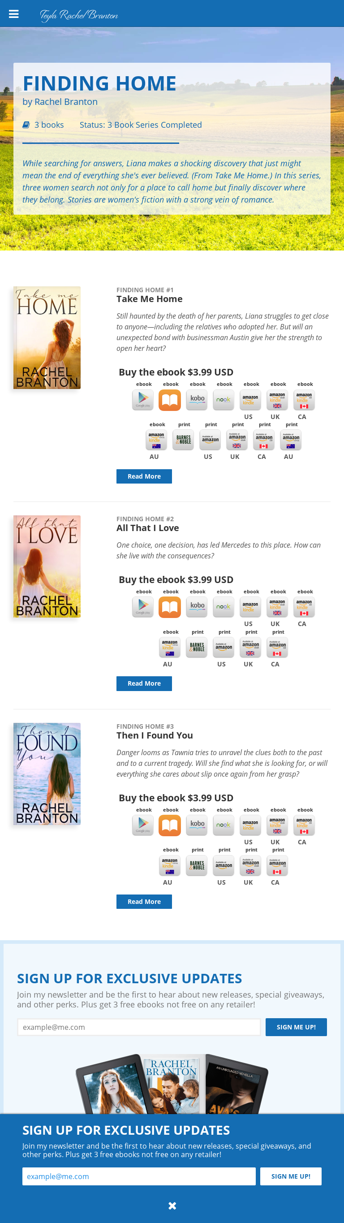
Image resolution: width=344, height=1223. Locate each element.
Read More (144, 476)
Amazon (210, 440)
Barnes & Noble (183, 440)
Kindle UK (277, 400)
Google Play (143, 400)
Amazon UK (237, 440)
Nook (223, 400)
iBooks (170, 400)
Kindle (250, 400)
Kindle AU (156, 440)
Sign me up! (296, 1027)
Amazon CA (264, 440)
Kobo (196, 400)
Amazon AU (291, 440)
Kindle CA (304, 400)
